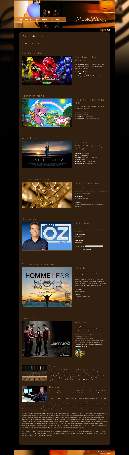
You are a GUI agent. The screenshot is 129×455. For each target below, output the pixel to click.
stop (81, 246)
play (79, 246)
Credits (51, 19)
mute (84, 249)
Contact (57, 19)
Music (31, 19)
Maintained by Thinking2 (105, 453)
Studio (26, 19)
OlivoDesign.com (106, 451)
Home (20, 19)
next (83, 246)
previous (76, 246)
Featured (37, 19)
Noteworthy (45, 19)
